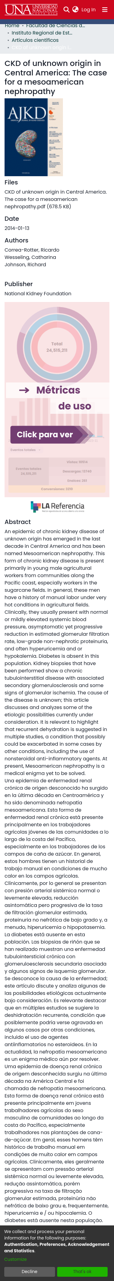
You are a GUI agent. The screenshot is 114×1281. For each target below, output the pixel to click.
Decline (29, 1271)
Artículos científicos (35, 40)
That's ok (82, 1271)
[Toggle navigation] (104, 10)
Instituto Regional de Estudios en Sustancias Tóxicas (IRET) (42, 32)
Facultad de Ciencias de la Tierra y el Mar (56, 25)
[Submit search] (66, 9)
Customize (15, 1259)
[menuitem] (75, 9)
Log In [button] (88, 9)
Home (12, 25)
